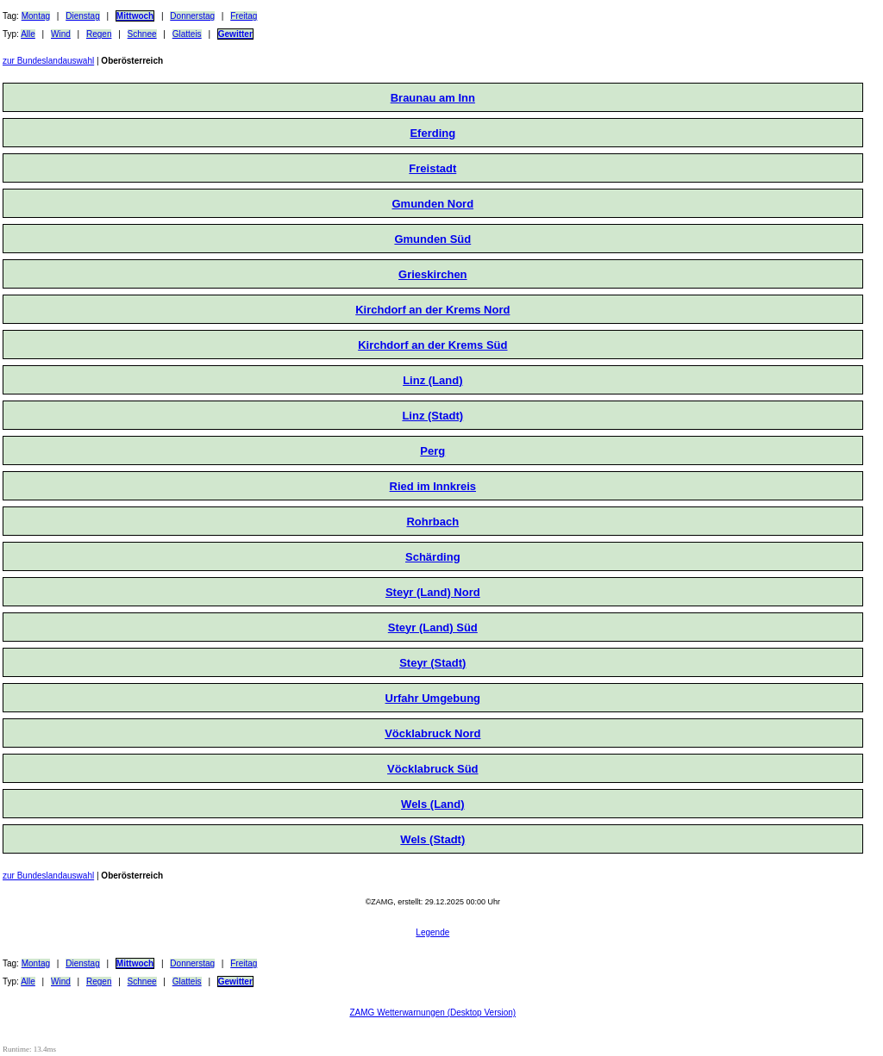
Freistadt (432, 168)
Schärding (432, 556)
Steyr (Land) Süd (433, 627)
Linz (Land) (432, 380)
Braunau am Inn (433, 97)
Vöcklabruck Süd (432, 768)
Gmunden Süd (432, 239)
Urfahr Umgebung (433, 698)
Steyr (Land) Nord (432, 592)
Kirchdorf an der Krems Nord (432, 309)
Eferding (432, 133)
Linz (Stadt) (432, 415)
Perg (432, 450)
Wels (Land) (432, 804)
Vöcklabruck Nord (432, 733)
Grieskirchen (432, 274)
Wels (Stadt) (432, 839)
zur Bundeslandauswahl (48, 60)
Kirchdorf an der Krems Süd (432, 345)
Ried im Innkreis (433, 486)
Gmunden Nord (433, 203)
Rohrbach (432, 521)
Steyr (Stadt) (432, 662)
